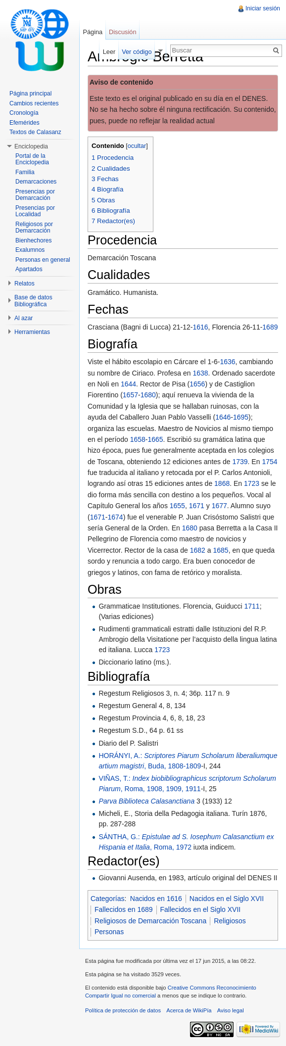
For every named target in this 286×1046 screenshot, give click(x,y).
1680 (148, 395)
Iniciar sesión (262, 8)
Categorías (107, 899)
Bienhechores (33, 240)
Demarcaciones (35, 181)
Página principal (30, 93)
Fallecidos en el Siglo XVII (200, 909)
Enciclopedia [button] (31, 146)
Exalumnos (30, 249)
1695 (240, 417)
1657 (130, 395)
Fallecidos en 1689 (124, 909)
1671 (196, 506)
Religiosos (230, 921)
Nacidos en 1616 (156, 899)
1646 (223, 417)
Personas (109, 932)
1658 (137, 439)
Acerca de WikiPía (188, 1010)
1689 (270, 327)
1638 (200, 373)
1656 (197, 384)
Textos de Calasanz (35, 132)
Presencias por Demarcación (35, 195)
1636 (227, 362)
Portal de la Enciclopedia (32, 159)
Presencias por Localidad (35, 211)
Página (92, 32)
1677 (219, 506)
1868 (222, 483)
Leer (109, 51)
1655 (177, 506)
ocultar (137, 146)
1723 (251, 483)
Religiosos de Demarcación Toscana (150, 921)
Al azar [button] (23, 318)
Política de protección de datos (123, 1010)
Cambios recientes (33, 103)
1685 (220, 550)
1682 (197, 550)
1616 (200, 327)
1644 (128, 384)
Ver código (136, 51)
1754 (269, 462)
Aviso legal (230, 1010)
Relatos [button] (24, 283)
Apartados (29, 269)
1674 (115, 517)
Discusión (122, 32)
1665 (155, 439)
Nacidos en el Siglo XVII (227, 899)
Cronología (24, 112)
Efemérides (24, 122)
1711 (252, 606)
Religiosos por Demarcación (34, 228)
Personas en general (42, 259)
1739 (239, 462)
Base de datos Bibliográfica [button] (33, 301)
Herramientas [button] (32, 332)
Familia (25, 172)
